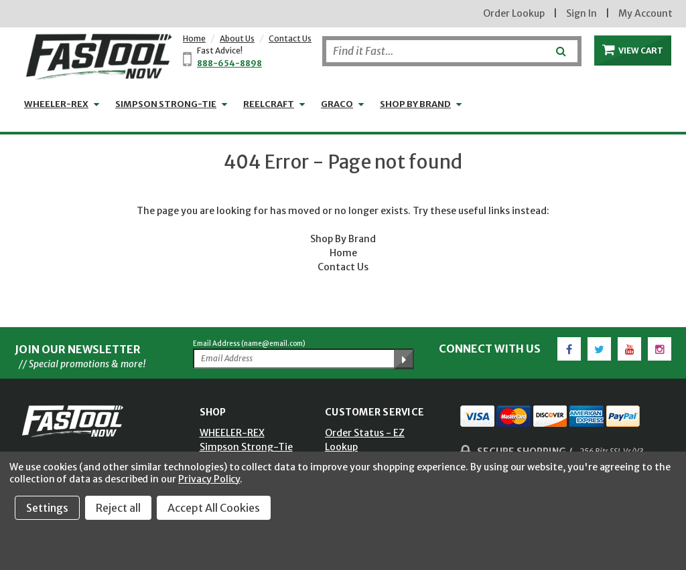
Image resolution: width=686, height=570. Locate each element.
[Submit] (559, 46)
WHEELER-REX (56, 104)
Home (194, 38)
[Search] (451, 51)
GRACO (337, 104)
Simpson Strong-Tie (165, 104)
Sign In (581, 13)
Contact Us (290, 38)
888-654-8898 (229, 63)
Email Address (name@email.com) (249, 343)
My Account (645, 13)
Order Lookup (514, 13)
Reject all (118, 507)
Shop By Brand (343, 239)
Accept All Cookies (213, 507)
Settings (47, 507)
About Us (237, 38)
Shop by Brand (415, 104)
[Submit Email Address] (404, 359)
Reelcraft (268, 104)
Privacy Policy (209, 479)
